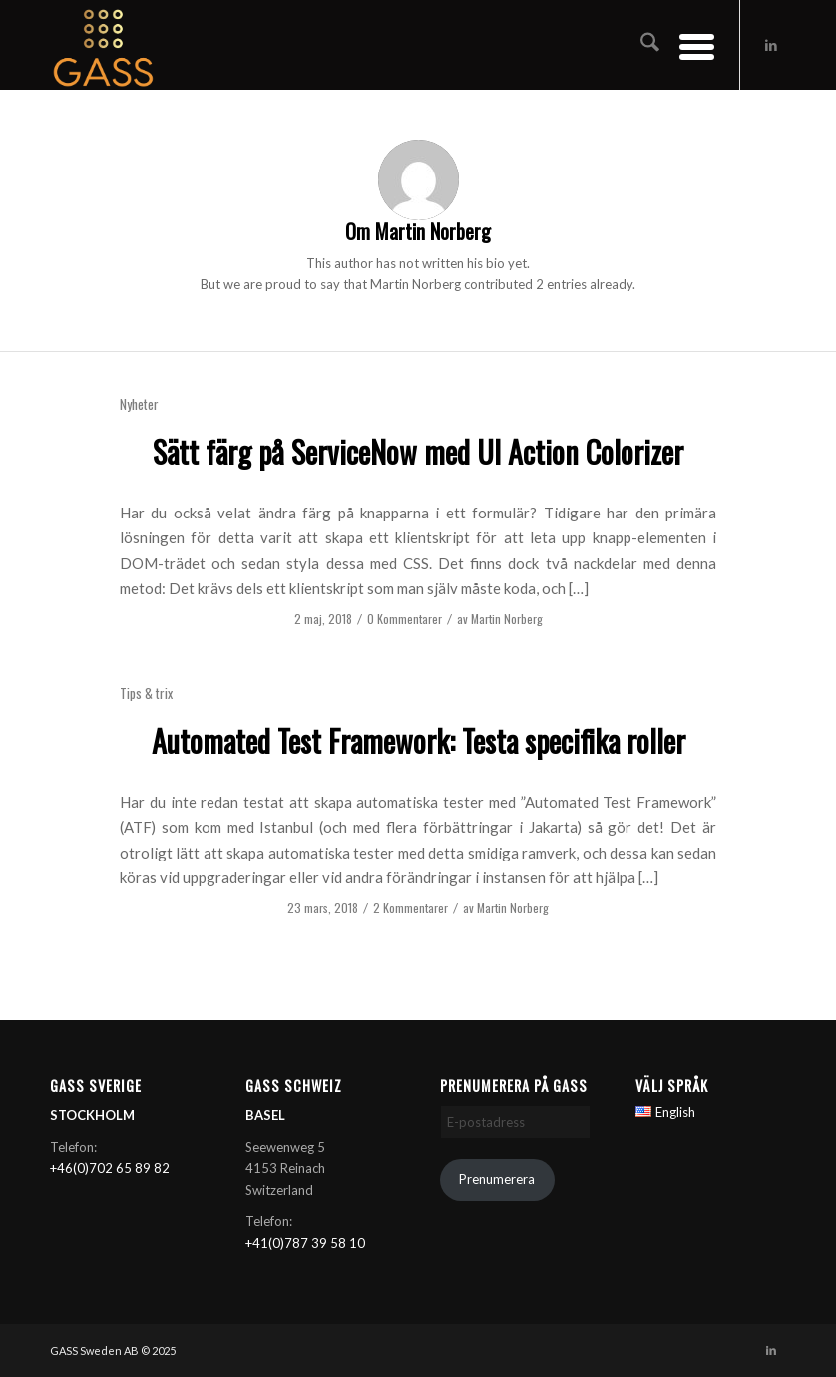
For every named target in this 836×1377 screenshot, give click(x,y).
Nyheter (139, 404)
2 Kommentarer (410, 907)
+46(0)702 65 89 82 (110, 1168)
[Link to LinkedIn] (771, 45)
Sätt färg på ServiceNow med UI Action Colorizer (418, 451)
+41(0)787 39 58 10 (305, 1243)
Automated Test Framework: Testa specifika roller (418, 740)
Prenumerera (497, 1179)
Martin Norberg (507, 618)
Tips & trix (146, 693)
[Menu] (686, 45)
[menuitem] (640, 45)
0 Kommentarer (404, 618)
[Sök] (640, 45)
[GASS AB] (103, 45)
